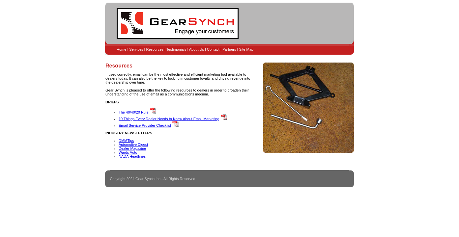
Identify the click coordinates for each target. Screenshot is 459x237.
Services (136, 49)
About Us (196, 49)
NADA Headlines (132, 156)
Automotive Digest (133, 144)
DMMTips (126, 141)
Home (121, 49)
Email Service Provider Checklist (145, 125)
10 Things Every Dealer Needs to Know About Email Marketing (169, 119)
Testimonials (176, 49)
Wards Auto (128, 152)
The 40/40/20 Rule (134, 112)
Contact (213, 49)
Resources (155, 49)
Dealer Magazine (132, 148)
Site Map (246, 49)
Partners (229, 49)
